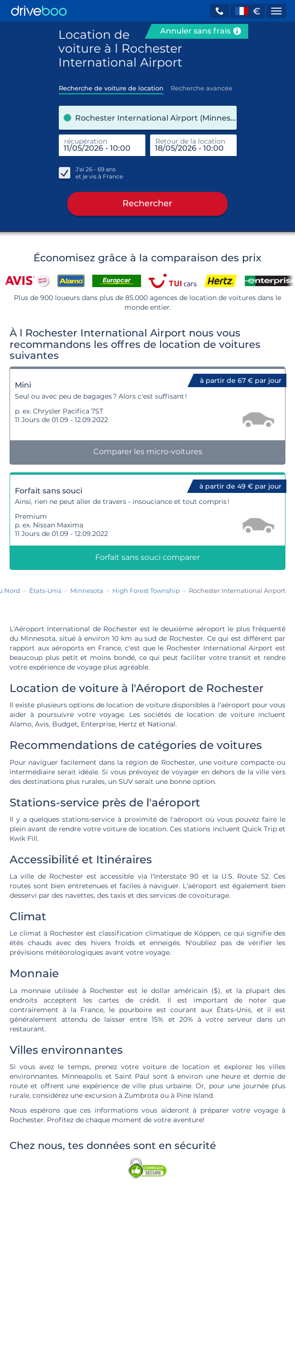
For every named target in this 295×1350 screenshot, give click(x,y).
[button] (219, 11)
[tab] (111, 85)
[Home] (39, 10)
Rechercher (147, 206)
